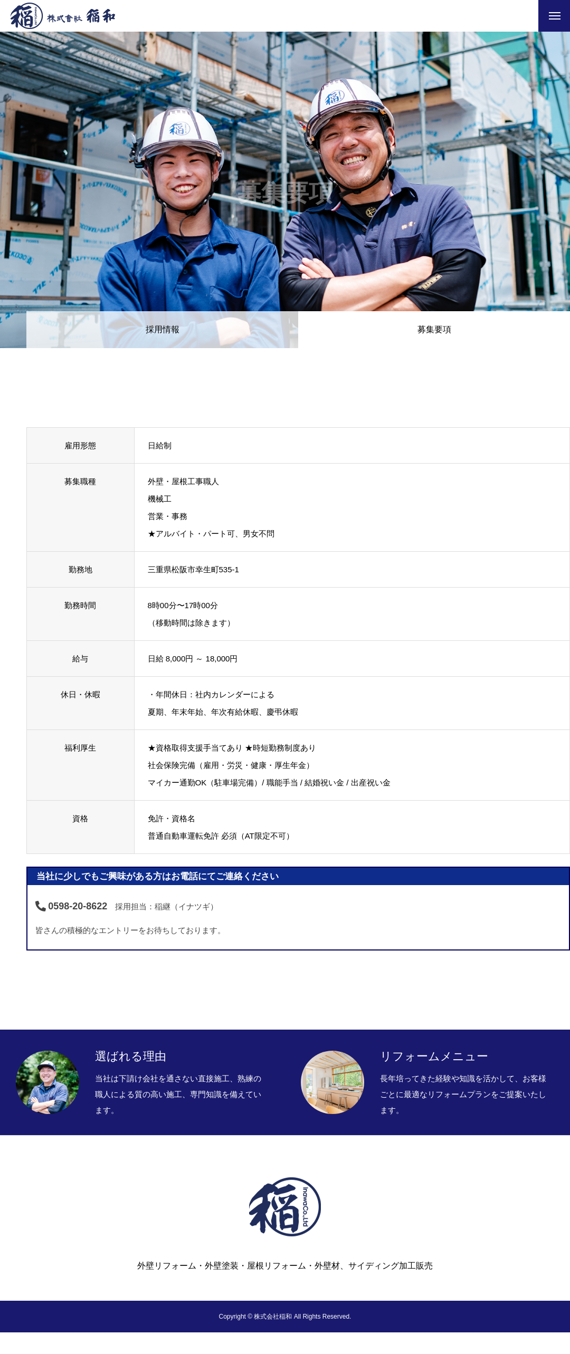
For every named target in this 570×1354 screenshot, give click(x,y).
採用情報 (162, 329)
